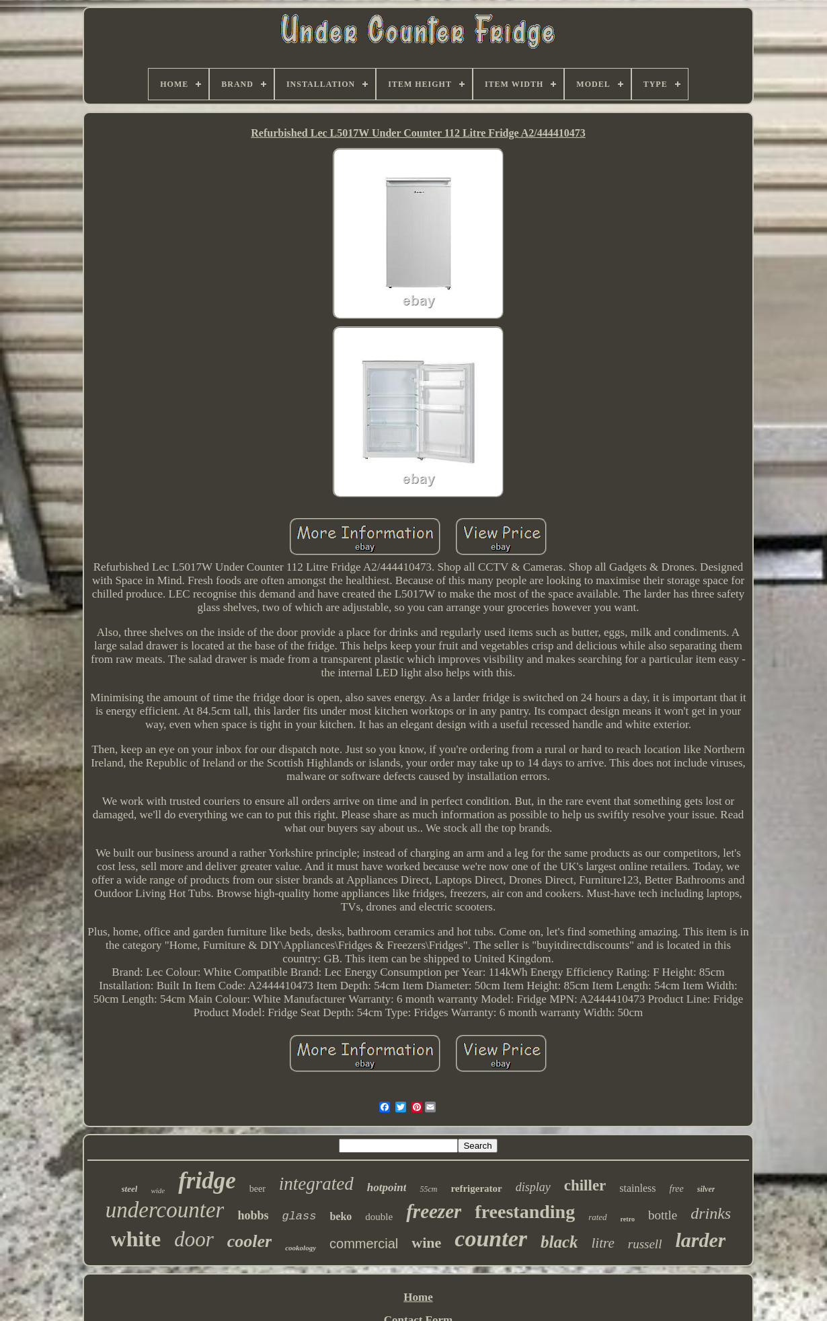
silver (706, 1189)
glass (299, 1216)
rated (597, 1217)
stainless (637, 1188)
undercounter (165, 1210)
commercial (363, 1243)
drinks (711, 1213)
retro (628, 1219)
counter (491, 1238)
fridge (207, 1181)
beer (257, 1189)
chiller (585, 1185)
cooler (249, 1241)
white (136, 1239)
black (559, 1242)
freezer (433, 1211)
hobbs (252, 1215)
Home (417, 1297)
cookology (300, 1248)
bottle (662, 1215)
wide (158, 1190)
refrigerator (476, 1188)
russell (645, 1244)
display (533, 1187)
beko (340, 1216)
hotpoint (387, 1187)
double (379, 1216)
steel (130, 1189)
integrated (316, 1184)
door (194, 1239)
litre (603, 1243)
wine (426, 1242)
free (677, 1189)
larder (700, 1240)
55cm (428, 1189)
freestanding (525, 1211)
